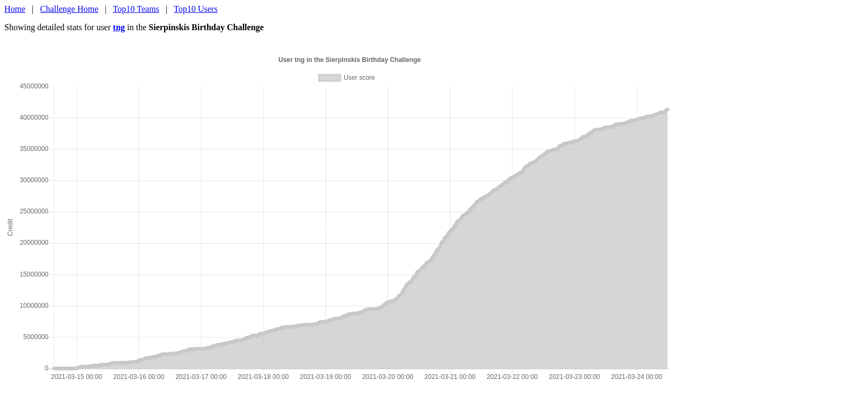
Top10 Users (195, 8)
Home (14, 8)
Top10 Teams (136, 8)
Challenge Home (69, 8)
